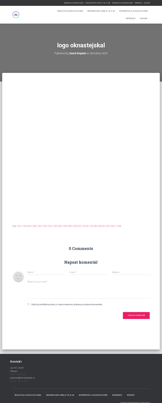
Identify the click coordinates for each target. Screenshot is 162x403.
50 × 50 (105, 226)
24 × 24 (81, 226)
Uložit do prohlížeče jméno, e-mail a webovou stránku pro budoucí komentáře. (67, 304)
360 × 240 (62, 226)
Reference (138, 3)
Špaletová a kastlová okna (74, 3)
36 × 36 (89, 226)
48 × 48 (97, 226)
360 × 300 (72, 226)
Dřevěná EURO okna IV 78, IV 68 (97, 3)
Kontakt (147, 3)
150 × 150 (21, 226)
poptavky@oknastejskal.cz (22, 378)
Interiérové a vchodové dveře (122, 3)
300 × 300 (31, 226)
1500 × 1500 (115, 226)
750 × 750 (41, 226)
